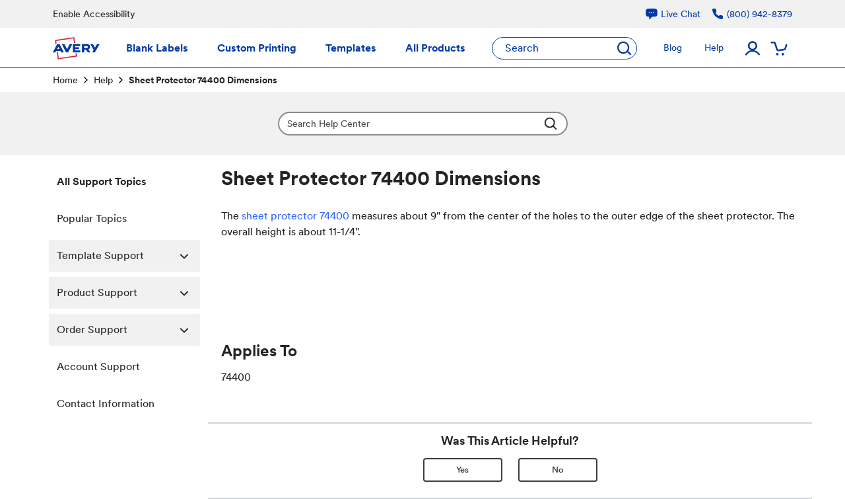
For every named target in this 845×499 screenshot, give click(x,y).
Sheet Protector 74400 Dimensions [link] (203, 80)
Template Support (128, 256)
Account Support (98, 366)
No (558, 470)
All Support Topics (102, 181)
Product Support (128, 293)
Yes (462, 470)
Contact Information (105, 403)
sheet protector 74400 (294, 216)
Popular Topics (92, 218)
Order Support (128, 330)
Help (103, 80)
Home (65, 80)
